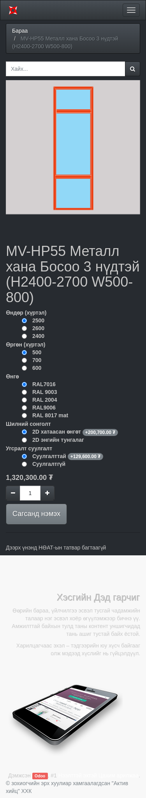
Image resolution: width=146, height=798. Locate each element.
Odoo (40, 776)
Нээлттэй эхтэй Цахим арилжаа (98, 775)
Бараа (20, 31)
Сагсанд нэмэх (36, 514)
